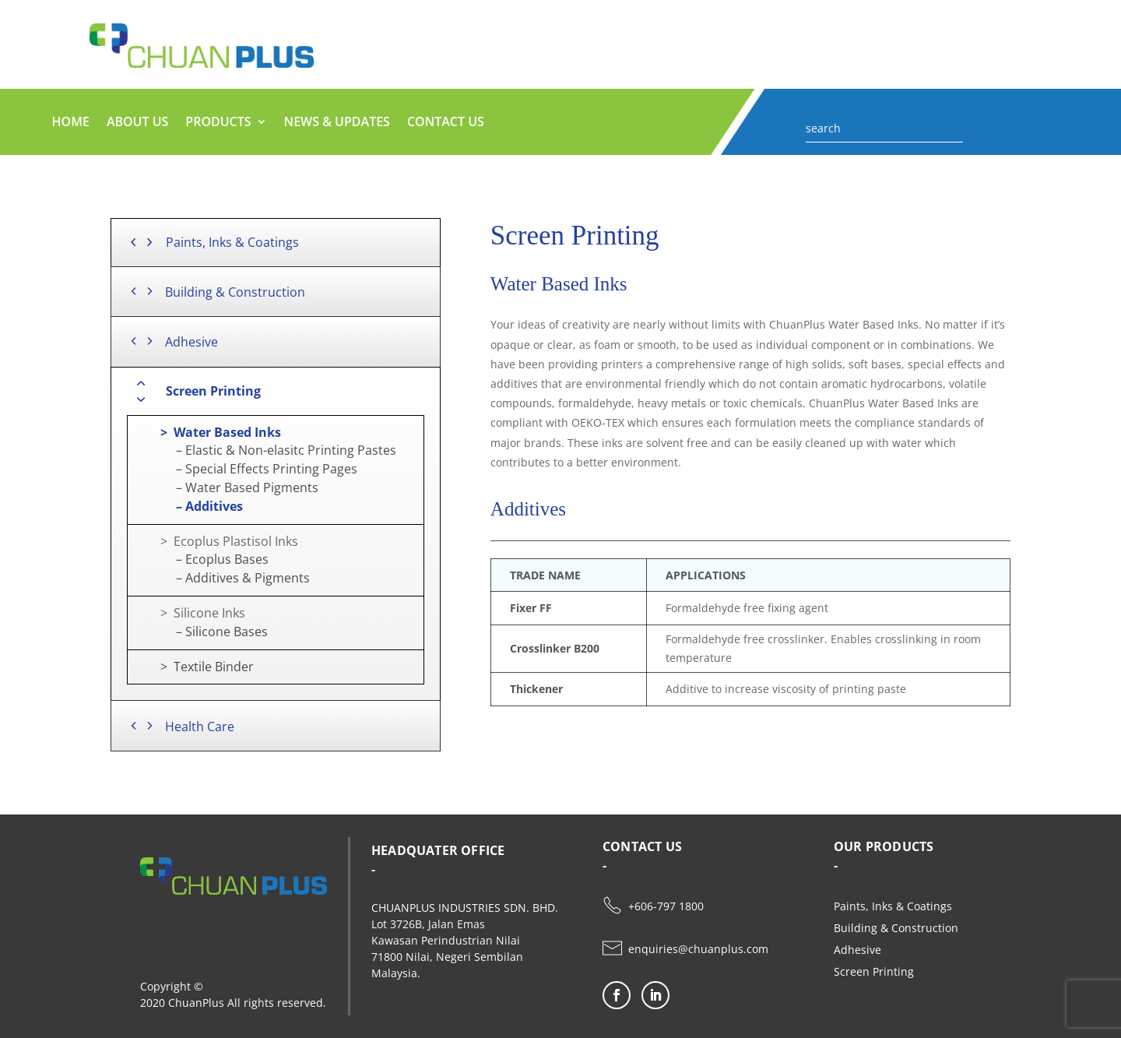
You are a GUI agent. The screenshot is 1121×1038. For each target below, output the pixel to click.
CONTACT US (445, 123)
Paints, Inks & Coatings (893, 906)
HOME (71, 123)
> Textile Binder (194, 666)
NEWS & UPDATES (337, 123)
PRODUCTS (218, 123)
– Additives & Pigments (222, 577)
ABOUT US (137, 123)
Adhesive (857, 949)
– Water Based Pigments (226, 487)
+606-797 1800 (666, 906)
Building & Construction (896, 927)
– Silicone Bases (201, 631)
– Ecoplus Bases (202, 559)
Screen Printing (874, 971)
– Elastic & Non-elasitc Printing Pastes (265, 450)
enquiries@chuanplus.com (698, 948)
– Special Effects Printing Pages (246, 468)
